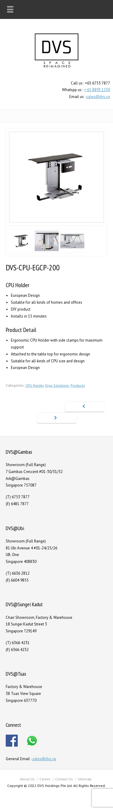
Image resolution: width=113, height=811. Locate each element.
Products (78, 385)
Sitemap (85, 779)
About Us (27, 779)
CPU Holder (34, 385)
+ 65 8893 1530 (97, 89)
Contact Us (64, 779)
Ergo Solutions (57, 385)
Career (44, 779)
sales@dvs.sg (98, 96)
